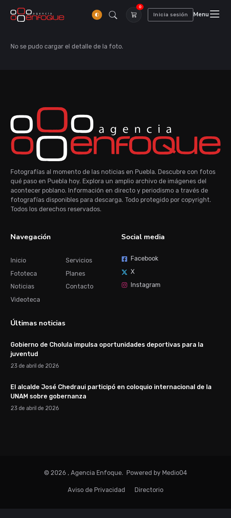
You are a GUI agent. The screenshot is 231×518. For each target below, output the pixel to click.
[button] (113, 15)
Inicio (18, 260)
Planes (75, 273)
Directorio (149, 490)
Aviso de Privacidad (96, 490)
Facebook (139, 258)
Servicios (79, 260)
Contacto (79, 286)
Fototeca (23, 273)
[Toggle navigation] (206, 15)
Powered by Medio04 (156, 472)
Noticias (22, 286)
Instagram (141, 285)
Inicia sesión (170, 14)
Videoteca (25, 299)
